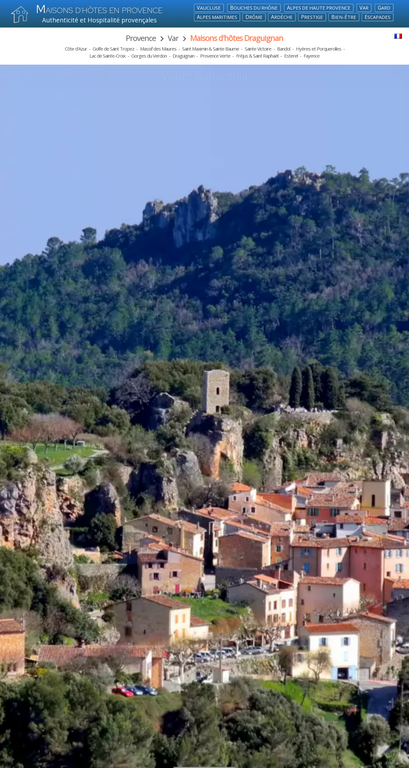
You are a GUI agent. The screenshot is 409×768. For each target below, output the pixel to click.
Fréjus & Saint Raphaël (257, 55)
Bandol (283, 48)
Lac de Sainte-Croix (107, 55)
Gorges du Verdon (149, 55)
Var (363, 7)
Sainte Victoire (258, 48)
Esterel (291, 55)
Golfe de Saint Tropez (113, 48)
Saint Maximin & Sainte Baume (210, 48)
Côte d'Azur (76, 48)
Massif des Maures (158, 48)
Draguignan (183, 55)
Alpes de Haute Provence (319, 7)
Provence (141, 38)
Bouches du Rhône (254, 7)
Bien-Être (343, 17)
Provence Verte (215, 55)
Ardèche (282, 17)
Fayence (312, 55)
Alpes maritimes (217, 17)
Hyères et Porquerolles (318, 48)
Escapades (377, 17)
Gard (384, 7)
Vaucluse (209, 7)
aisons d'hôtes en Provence (99, 10)
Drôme (254, 17)
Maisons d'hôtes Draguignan (236, 38)
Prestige (312, 17)
